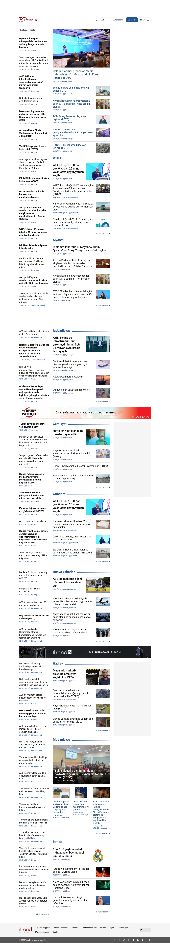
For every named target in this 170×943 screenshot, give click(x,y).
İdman (57, 842)
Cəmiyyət (60, 424)
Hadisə (58, 663)
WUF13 (58, 158)
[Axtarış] (96, 19)
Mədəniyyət (61, 739)
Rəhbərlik (75, 928)
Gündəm (59, 494)
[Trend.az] (28, 20)
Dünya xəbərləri (64, 572)
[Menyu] (145, 19)
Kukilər (55, 932)
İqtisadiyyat (61, 330)
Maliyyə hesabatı (61, 928)
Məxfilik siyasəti (42, 932)
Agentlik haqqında (42, 928)
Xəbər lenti (27, 30)
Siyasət (58, 240)
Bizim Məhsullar (90, 928)
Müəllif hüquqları (107, 928)
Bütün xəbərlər (102, 234)
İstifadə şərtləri (124, 928)
